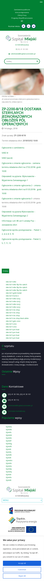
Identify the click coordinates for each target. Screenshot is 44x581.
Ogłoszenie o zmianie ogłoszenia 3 (17, 198)
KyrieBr (8, 474)
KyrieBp (9, 469)
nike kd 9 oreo (11, 324)
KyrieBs (9, 477)
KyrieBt (8, 480)
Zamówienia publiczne (22, 10)
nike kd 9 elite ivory (13, 298)
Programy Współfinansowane (22, 18)
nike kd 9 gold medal (13, 293)
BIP (22, 21)
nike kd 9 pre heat (12, 329)
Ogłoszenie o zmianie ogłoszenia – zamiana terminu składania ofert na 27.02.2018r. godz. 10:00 (21, 167)
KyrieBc (9, 432)
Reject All (22, 576)
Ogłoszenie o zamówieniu (13, 147)
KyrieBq (9, 472)
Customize (22, 569)
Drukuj (5, 271)
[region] (22, 558)
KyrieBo (9, 466)
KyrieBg (9, 443)
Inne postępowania (22, 12)
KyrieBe (9, 438)
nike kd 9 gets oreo (13, 321)
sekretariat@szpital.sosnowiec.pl (23, 54)
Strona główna (8, 96)
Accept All (22, 563)
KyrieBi (8, 449)
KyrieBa (9, 427)
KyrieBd (9, 435)
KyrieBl (8, 458)
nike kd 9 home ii (12, 296)
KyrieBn (9, 463)
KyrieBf (8, 441)
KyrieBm (9, 460)
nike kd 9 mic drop (13, 310)
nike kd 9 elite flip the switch (16, 284)
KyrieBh (9, 446)
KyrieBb (9, 429)
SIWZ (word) (7, 158)
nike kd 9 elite (11, 282)
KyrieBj (8, 452)
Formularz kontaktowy (16, 411)
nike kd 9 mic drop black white (17, 318)
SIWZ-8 (5, 153)
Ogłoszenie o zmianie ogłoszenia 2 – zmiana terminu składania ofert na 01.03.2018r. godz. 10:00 (22, 189)
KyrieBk (9, 455)
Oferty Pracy (22, 15)
